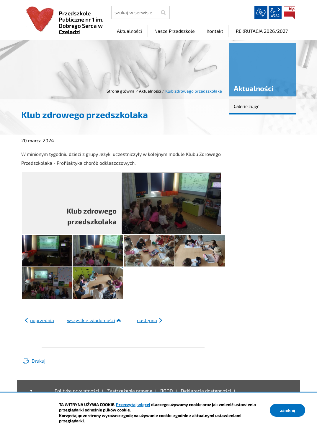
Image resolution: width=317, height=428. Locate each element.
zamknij (287, 410)
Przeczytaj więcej (133, 404)
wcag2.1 (275, 12)
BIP (289, 12)
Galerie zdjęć (246, 106)
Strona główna (121, 90)
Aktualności (150, 90)
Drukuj (38, 361)
